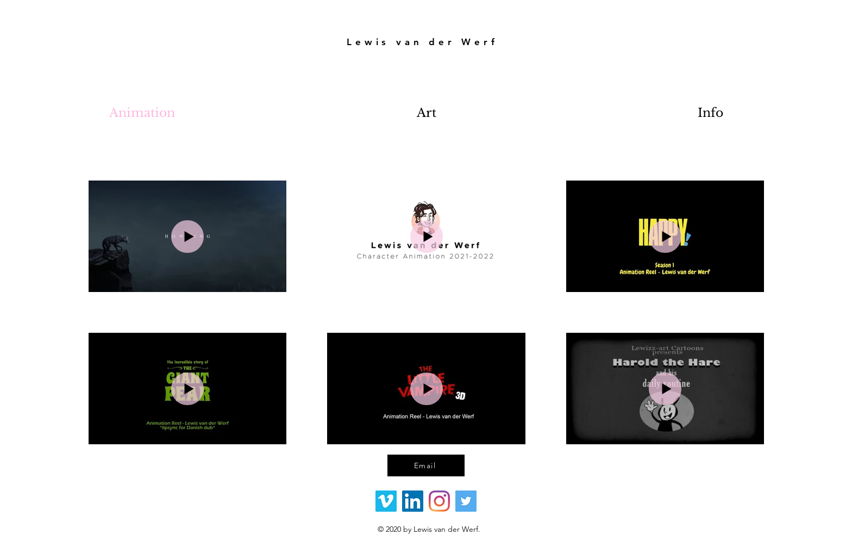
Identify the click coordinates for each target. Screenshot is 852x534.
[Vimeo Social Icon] (386, 501)
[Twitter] (466, 501)
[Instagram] (439, 501)
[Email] (426, 465)
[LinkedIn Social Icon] (412, 501)
